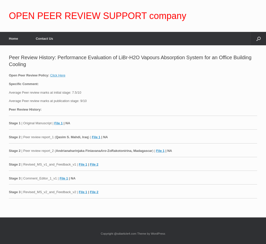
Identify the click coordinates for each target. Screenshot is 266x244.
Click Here (57, 75)
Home (13, 38)
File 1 (58, 123)
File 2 (94, 164)
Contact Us (44, 38)
